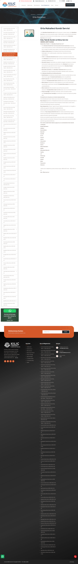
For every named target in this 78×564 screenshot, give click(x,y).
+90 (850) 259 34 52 (52, 1)
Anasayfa (24, 5)
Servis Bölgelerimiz (45, 5)
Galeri (52, 5)
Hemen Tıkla (10, 320)
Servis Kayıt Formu (70, 4)
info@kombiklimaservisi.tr (39, 1)
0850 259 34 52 (65, 168)
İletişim (56, 5)
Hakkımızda (29, 5)
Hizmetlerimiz (37, 5)
